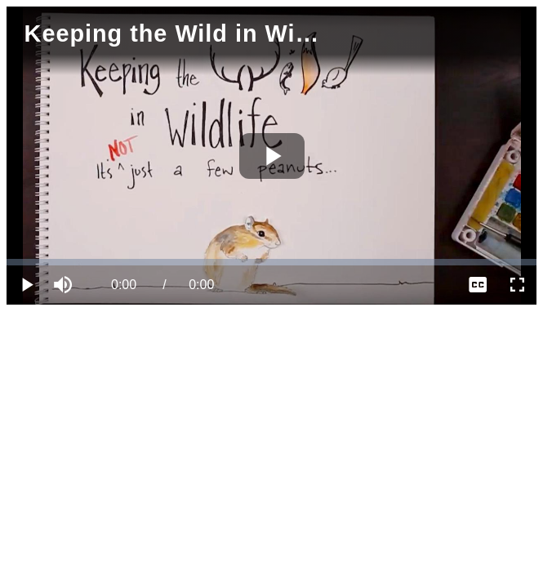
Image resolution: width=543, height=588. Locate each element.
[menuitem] (477, 285)
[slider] (271, 262)
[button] (65, 285)
